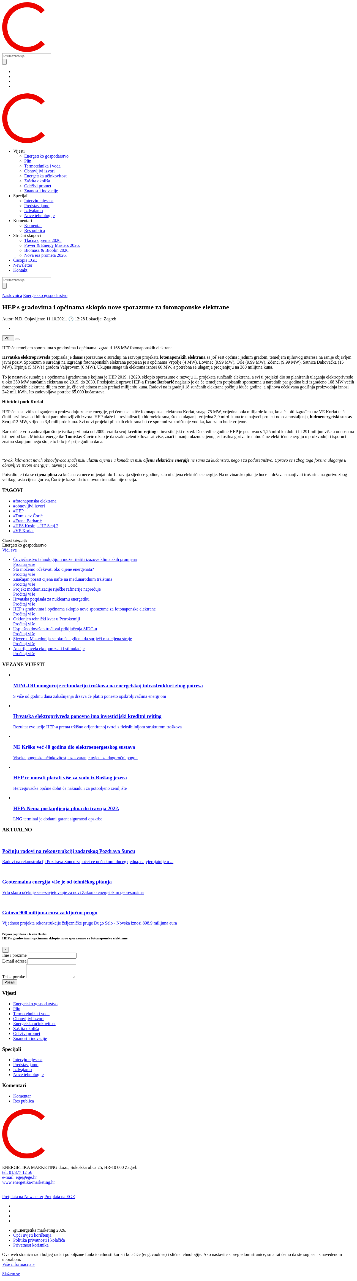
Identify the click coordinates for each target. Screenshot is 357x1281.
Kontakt (20, 270)
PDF (8, 338)
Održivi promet (37, 185)
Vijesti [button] (19, 151)
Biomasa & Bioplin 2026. (46, 250)
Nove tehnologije (39, 215)
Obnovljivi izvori (39, 171)
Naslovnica (12, 295)
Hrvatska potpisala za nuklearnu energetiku (184, 602)
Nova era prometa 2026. (45, 255)
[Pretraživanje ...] (26, 56)
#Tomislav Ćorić (28, 516)
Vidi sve (9, 550)
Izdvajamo (33, 210)
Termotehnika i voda (42, 166)
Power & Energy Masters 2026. (52, 245)
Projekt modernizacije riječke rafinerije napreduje (184, 592)
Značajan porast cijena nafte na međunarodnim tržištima (184, 582)
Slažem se (11, 1276)
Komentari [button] (22, 220)
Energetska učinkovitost (45, 176)
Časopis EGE (25, 260)
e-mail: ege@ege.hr (19, 1179)
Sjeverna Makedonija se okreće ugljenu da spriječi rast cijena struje (184, 641)
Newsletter (22, 265)
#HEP (18, 511)
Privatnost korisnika (30, 1247)
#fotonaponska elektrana (34, 501)
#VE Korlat (23, 530)
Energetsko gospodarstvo (46, 156)
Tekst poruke (13, 979)
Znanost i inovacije (41, 190)
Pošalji (9, 985)
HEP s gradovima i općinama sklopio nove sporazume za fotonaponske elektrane (184, 612)
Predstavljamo (37, 205)
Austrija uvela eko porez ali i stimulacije (184, 651)
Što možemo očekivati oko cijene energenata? (184, 572)
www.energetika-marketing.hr (28, 1184)
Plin (27, 161)
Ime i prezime (14, 955)
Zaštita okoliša (37, 181)
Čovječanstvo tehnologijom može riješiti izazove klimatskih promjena (184, 562)
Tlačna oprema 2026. (43, 240)
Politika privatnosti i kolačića (39, 1242)
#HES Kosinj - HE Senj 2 (35, 525)
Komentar (33, 225)
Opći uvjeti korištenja (32, 1237)
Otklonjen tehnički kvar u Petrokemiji (184, 621)
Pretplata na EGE (59, 1199)
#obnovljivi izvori (29, 506)
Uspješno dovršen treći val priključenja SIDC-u (184, 631)
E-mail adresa (14, 961)
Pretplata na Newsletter (22, 1199)
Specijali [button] (21, 195)
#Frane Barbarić (27, 520)
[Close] (5, 950)
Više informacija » (18, 1266)
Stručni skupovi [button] (27, 235)
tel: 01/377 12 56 (17, 1174)
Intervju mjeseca (38, 200)
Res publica (34, 230)
